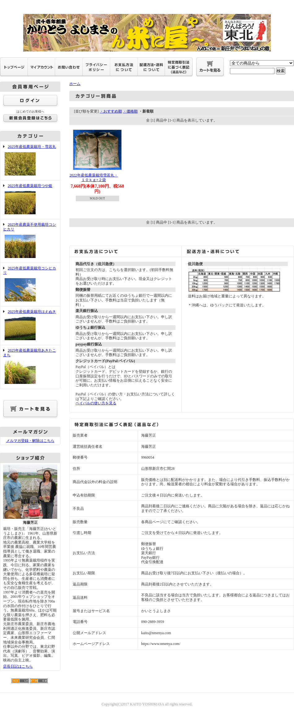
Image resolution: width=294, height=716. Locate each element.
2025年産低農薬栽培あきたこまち (30, 366)
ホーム (74, 84)
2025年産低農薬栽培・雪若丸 (30, 161)
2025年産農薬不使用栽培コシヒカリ (30, 240)
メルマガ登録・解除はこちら (30, 440)
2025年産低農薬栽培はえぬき (30, 325)
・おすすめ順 (111, 111)
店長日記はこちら (18, 666)
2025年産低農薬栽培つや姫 (30, 200)
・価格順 (130, 111)
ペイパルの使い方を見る (96, 403)
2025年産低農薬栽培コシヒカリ (30, 284)
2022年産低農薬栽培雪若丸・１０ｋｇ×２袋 (94, 177)
